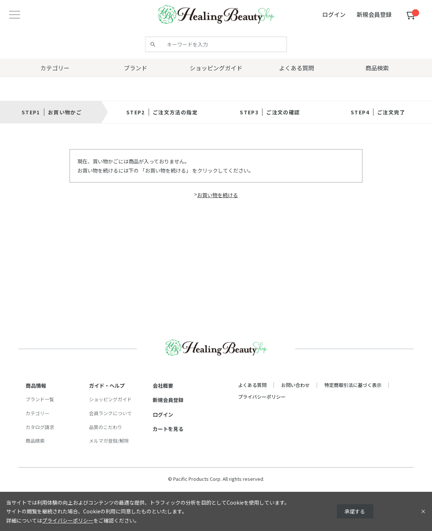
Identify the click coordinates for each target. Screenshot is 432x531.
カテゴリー (37, 413)
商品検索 (35, 440)
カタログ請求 (40, 427)
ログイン (163, 414)
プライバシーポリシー (262, 396)
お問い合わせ (295, 384)
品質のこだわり (105, 427)
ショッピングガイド (110, 399)
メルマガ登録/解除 (109, 440)
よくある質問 (252, 384)
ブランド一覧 (40, 399)
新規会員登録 (168, 399)
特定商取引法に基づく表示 (352, 384)
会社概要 (163, 385)
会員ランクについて (110, 413)
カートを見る (168, 428)
